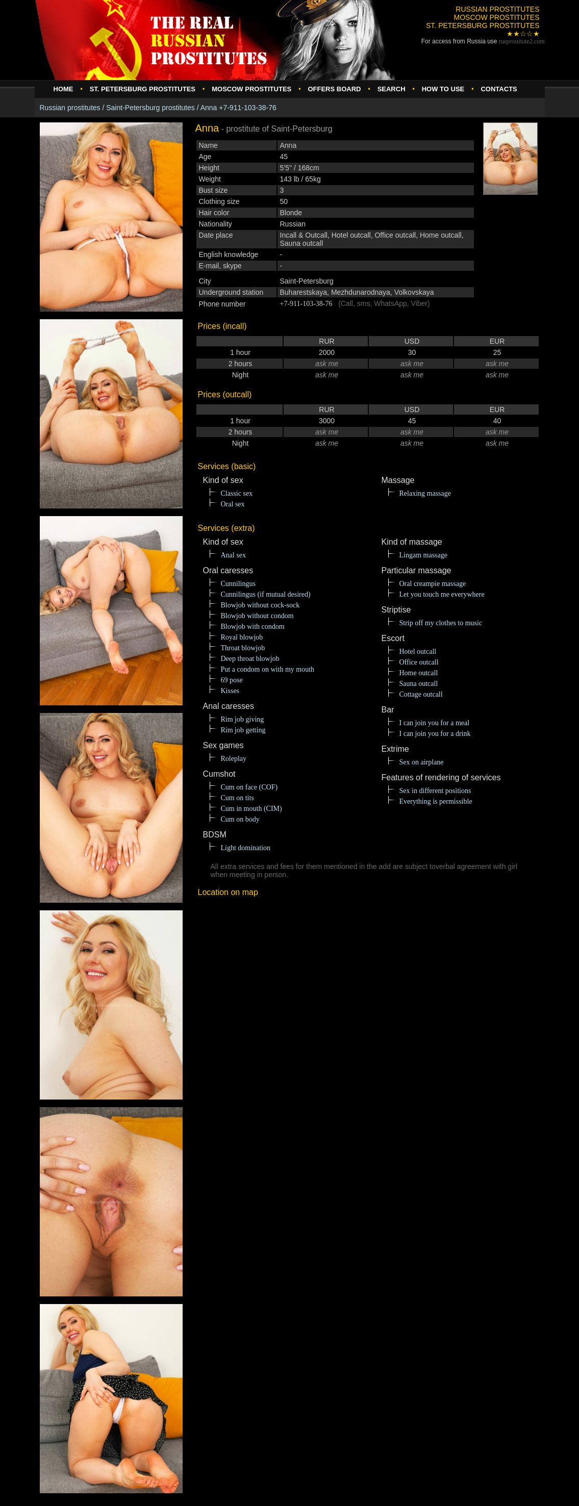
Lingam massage (423, 555)
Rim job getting (243, 730)
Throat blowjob (243, 648)
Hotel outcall (418, 651)
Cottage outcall (421, 694)
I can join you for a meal (434, 723)
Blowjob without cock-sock (260, 605)
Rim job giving (242, 719)
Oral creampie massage (432, 584)
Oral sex (233, 504)
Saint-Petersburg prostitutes (150, 108)
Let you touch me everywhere (442, 594)
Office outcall (419, 662)
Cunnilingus (238, 584)
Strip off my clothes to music (441, 623)
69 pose (232, 680)
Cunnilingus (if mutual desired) (266, 594)
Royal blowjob (242, 637)
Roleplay (234, 758)
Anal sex (233, 555)
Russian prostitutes (70, 108)
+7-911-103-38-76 (306, 304)
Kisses (230, 691)
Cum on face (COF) (249, 787)
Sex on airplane (421, 762)
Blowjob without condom (257, 616)
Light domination (246, 848)
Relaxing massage (425, 493)
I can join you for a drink (435, 733)
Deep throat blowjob (250, 658)
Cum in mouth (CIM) (251, 808)
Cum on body (240, 819)
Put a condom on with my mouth (268, 669)
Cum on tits (237, 798)
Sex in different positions (435, 791)
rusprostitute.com (522, 41)
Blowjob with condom (253, 626)
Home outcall (418, 673)
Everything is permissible (435, 801)
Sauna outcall (418, 683)
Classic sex (237, 493)
